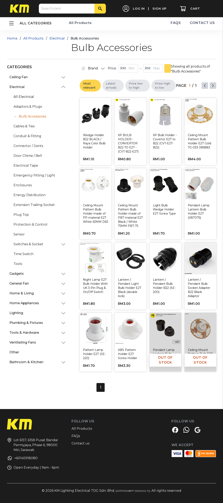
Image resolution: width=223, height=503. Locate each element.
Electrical (57, 38)
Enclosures (22, 185)
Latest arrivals (111, 85)
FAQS (176, 23)
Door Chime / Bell (27, 156)
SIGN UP (159, 8)
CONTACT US (202, 23)
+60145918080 (22, 459)
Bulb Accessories (32, 116)
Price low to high (136, 85)
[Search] (100, 9)
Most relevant (89, 85)
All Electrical (23, 97)
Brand (89, 68)
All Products (80, 23)
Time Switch (23, 254)
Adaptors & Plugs (27, 107)
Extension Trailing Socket (34, 205)
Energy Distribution (29, 195)
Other (14, 352)
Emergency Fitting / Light (34, 175)
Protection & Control (30, 224)
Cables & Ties (24, 126)
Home (12, 38)
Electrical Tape (25, 165)
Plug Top (21, 215)
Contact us (80, 443)
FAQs (76, 436)
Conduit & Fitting (27, 136)
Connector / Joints (28, 146)
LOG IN (139, 8)
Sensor (19, 234)
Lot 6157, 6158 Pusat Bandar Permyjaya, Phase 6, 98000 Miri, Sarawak (32, 445)
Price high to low (162, 85)
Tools (17, 264)
